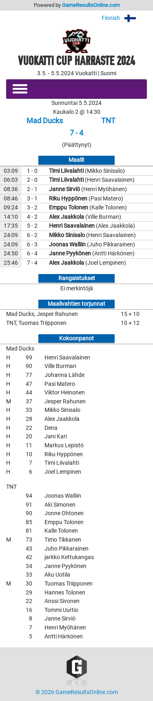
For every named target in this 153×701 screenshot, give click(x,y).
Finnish (124, 18)
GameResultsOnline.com (91, 5)
